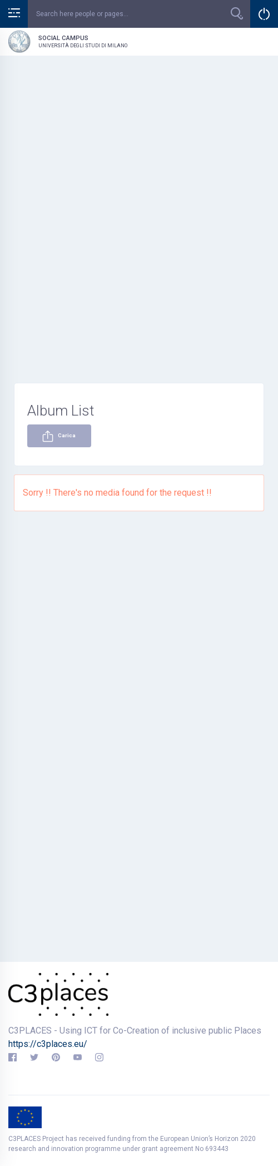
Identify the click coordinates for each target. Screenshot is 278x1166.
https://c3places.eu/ (47, 1044)
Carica (59, 436)
